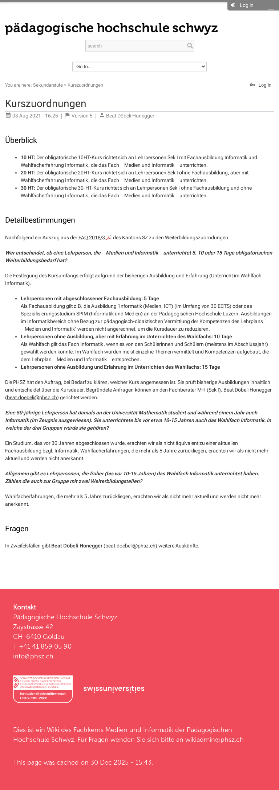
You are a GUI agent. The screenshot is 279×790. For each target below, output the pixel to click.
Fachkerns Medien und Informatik (123, 729)
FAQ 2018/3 (95, 237)
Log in (247, 5)
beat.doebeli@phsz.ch (32, 397)
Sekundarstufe (48, 85)
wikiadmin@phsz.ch (214, 739)
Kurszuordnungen (85, 85)
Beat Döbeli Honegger (130, 116)
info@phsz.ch (33, 656)
